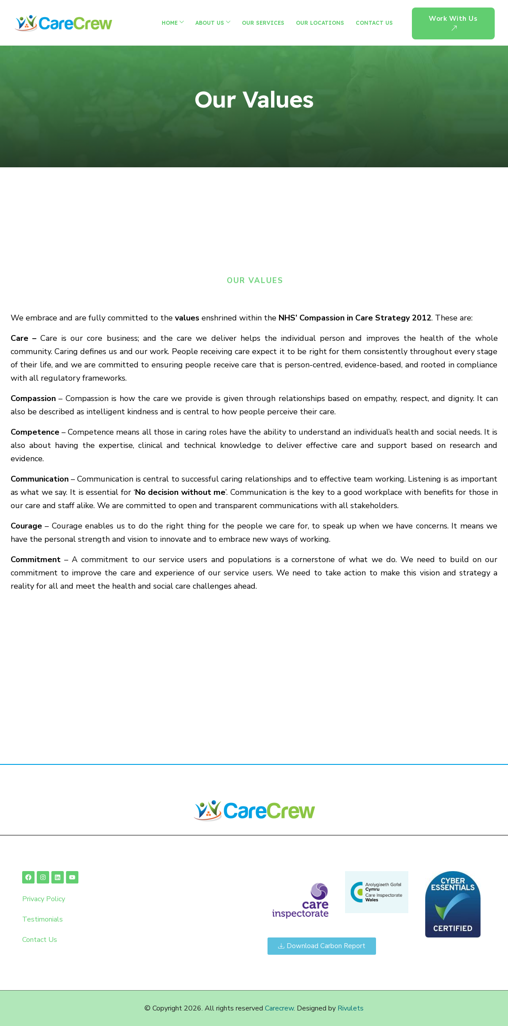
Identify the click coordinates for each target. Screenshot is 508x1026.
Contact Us (374, 22)
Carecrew (279, 1008)
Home (170, 22)
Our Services (263, 22)
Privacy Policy (43, 899)
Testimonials (42, 919)
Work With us (453, 23)
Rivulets (350, 1008)
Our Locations (320, 22)
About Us (209, 22)
